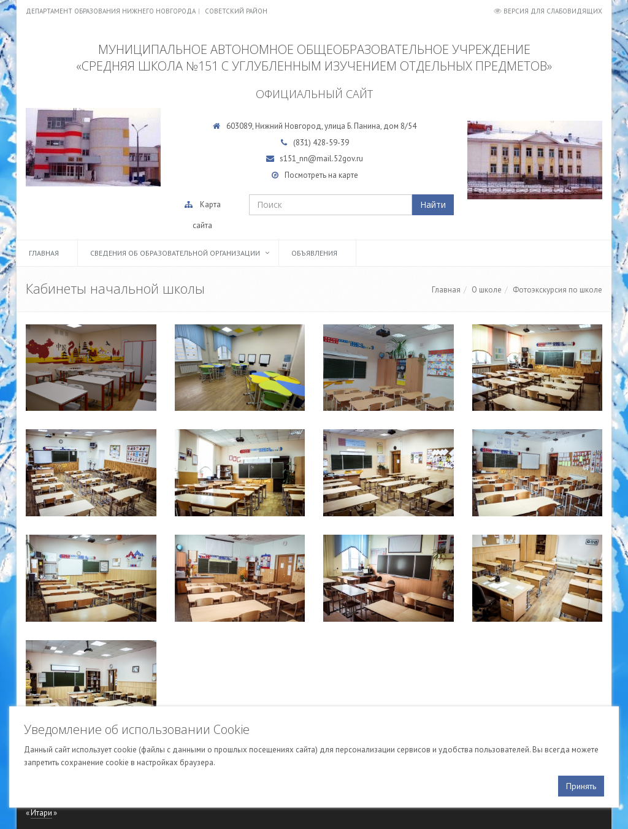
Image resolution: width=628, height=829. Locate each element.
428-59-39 (331, 142)
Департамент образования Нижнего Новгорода (111, 11)
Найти (433, 204)
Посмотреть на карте (321, 175)
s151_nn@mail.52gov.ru (321, 158)
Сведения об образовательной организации (175, 253)
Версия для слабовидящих (553, 11)
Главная (44, 253)
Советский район (236, 11)
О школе (487, 290)
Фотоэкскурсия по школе (557, 290)
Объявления (314, 253)
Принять (581, 786)
